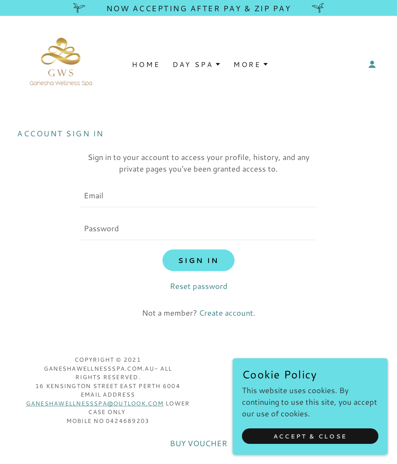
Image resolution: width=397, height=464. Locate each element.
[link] (60, 62)
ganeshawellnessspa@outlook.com (95, 403)
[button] (372, 64)
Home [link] (146, 64)
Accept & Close (310, 436)
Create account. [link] (227, 312)
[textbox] (198, 195)
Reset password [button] (199, 285)
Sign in (198, 260)
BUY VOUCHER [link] (198, 443)
